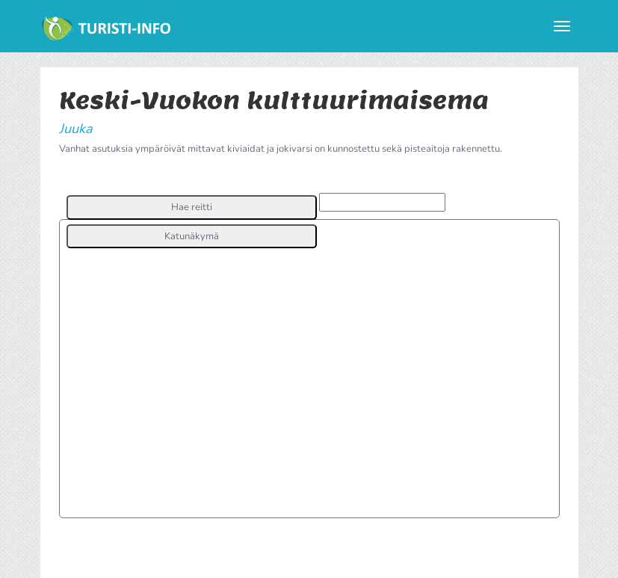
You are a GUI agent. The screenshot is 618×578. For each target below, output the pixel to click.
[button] (192, 207)
